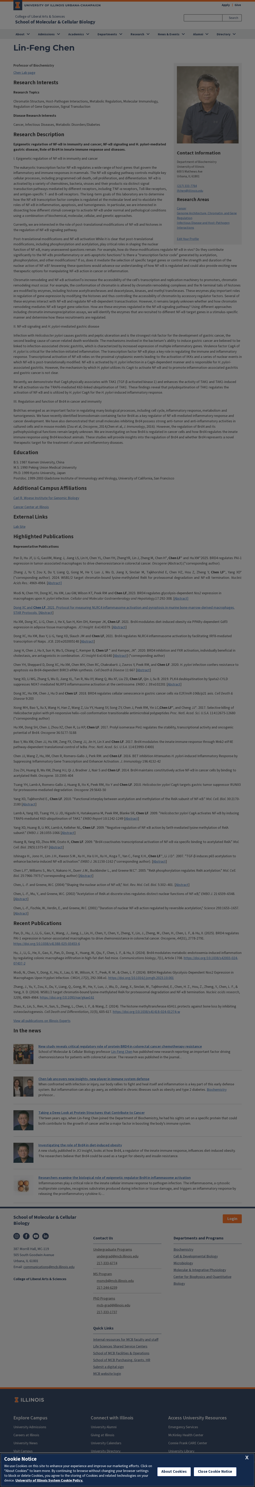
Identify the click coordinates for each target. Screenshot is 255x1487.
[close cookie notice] (247, 1458)
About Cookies (174, 1471)
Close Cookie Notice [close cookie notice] (215, 1471)
